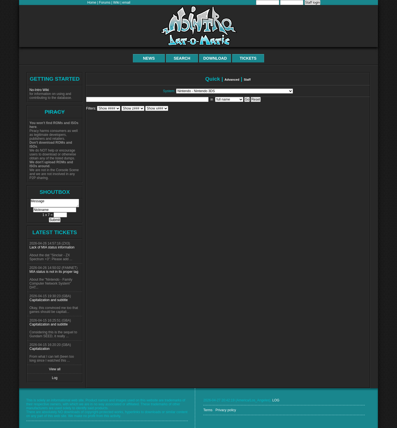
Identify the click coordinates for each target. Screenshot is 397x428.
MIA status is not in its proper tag (53, 272)
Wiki (116, 2)
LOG (275, 400)
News (149, 58)
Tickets (248, 58)
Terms (208, 410)
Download (215, 58)
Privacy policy (225, 410)
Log (54, 378)
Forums (104, 2)
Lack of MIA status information (52, 247)
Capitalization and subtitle (48, 300)
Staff (247, 79)
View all (54, 369)
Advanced (232, 79)
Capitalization (39, 349)
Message (55, 203)
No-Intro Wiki (39, 90)
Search (182, 58)
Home (91, 2)
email (126, 2)
